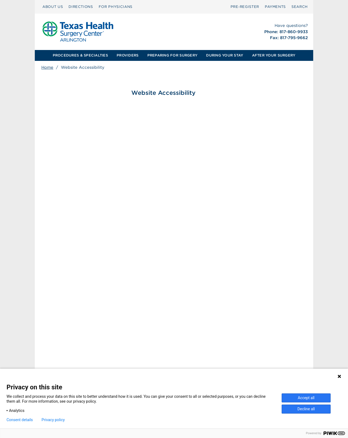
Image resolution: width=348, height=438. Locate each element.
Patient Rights (134, 360)
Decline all (306, 409)
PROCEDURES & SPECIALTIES (80, 55)
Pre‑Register (245, 7)
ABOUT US (52, 7)
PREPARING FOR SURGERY (172, 55)
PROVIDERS (127, 55)
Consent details (20, 420)
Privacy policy (53, 420)
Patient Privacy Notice (142, 366)
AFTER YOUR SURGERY (274, 55)
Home (47, 67)
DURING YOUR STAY (224, 55)
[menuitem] (52, 7)
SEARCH (299, 7)
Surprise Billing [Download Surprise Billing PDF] (138, 354)
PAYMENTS (275, 7)
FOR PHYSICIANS (115, 7)
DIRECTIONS (81, 7)
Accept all (306, 398)
